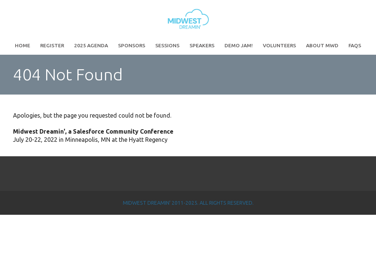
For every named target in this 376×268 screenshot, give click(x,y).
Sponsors (131, 45)
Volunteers (279, 45)
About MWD (322, 45)
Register (52, 45)
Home (22, 45)
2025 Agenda (91, 45)
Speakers (201, 45)
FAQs (354, 45)
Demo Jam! (238, 45)
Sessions (167, 45)
